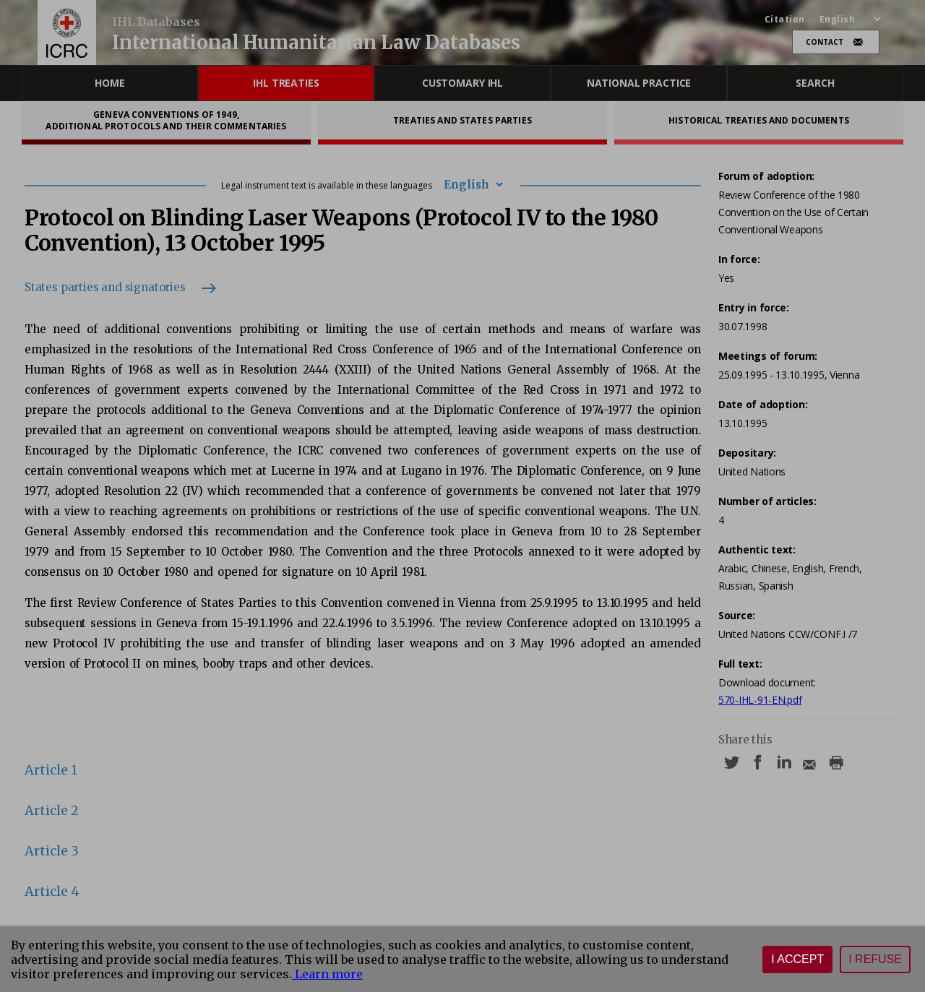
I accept (797, 959)
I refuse (875, 959)
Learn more (327, 974)
